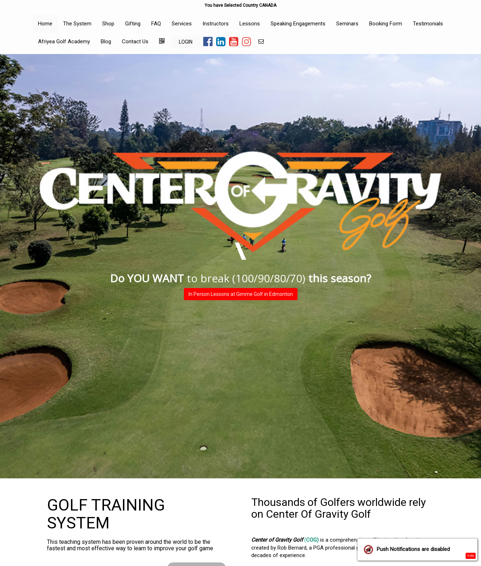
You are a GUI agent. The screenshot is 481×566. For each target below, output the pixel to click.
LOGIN (185, 42)
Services (182, 23)
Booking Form (385, 23)
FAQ (156, 23)
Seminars (347, 23)
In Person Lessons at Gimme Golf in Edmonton (241, 294)
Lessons (249, 23)
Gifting (133, 23)
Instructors (216, 23)
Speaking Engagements (298, 23)
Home (45, 23)
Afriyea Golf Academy (64, 41)
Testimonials (428, 23)
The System (77, 23)
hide (470, 555)
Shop (108, 23)
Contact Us (135, 41)
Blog (106, 41)
